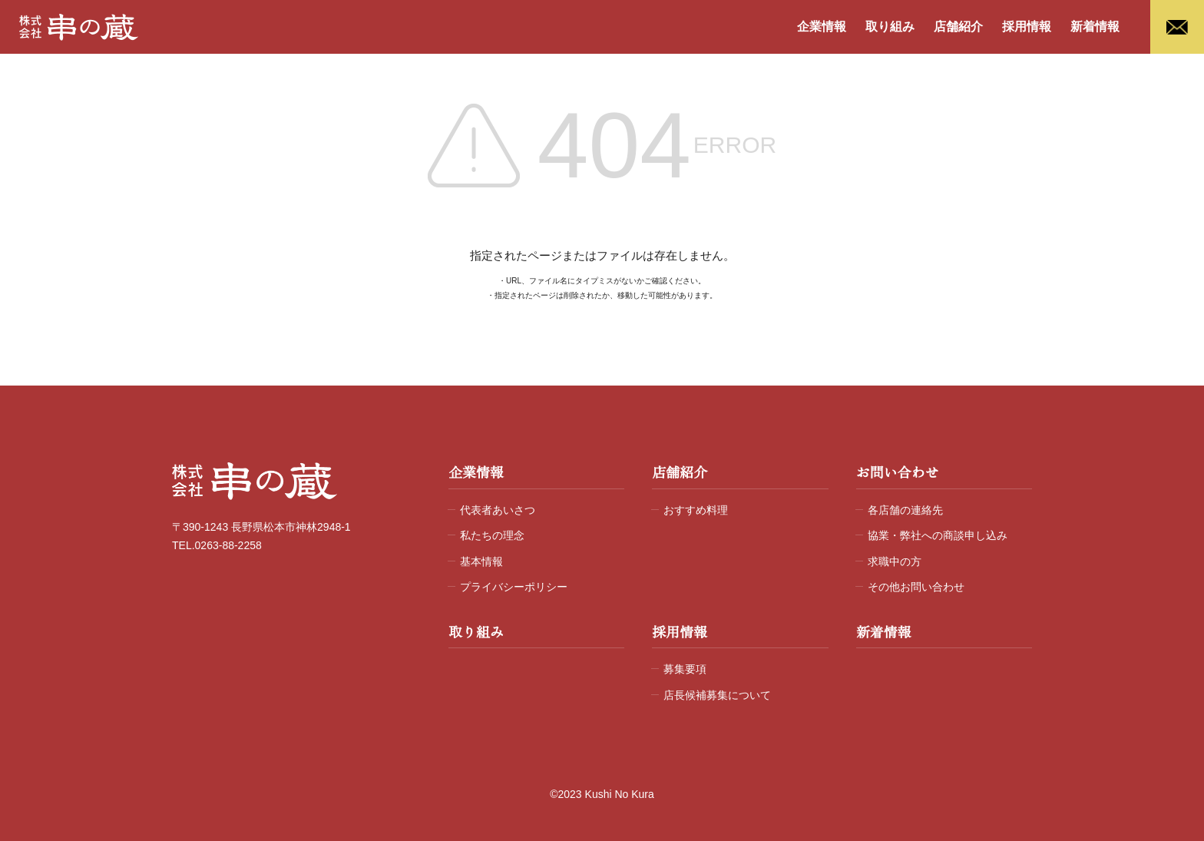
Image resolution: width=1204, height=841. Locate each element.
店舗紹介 (958, 26)
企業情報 (821, 26)
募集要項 (684, 669)
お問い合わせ (897, 473)
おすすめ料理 (695, 510)
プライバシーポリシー (513, 587)
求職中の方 (894, 561)
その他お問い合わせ (916, 587)
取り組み (890, 26)
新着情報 (1095, 26)
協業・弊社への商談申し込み (937, 535)
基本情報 (481, 561)
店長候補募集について (717, 695)
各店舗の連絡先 (905, 510)
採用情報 (1026, 26)
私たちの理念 (492, 535)
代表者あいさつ (497, 510)
